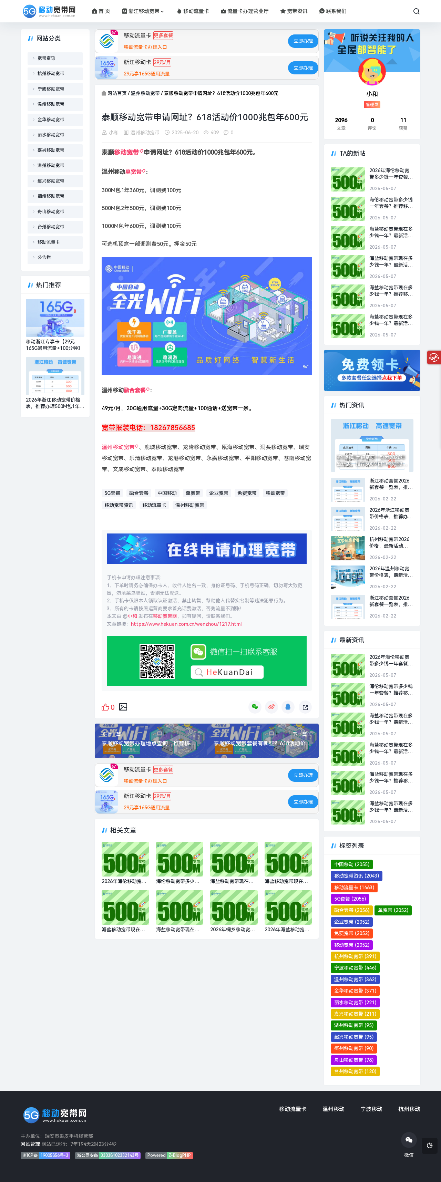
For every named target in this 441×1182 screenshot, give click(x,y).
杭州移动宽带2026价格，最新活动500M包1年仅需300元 (390, 543)
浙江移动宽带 (141, 11)
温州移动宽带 (145, 93)
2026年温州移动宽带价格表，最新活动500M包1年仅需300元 (391, 572)
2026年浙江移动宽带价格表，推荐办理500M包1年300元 (53, 403)
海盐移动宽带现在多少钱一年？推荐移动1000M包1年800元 (391, 291)
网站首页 (117, 93)
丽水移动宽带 (51, 134)
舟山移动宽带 (51, 211)
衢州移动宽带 (51, 196)
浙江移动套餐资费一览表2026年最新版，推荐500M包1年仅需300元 (372, 461)
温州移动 (333, 1109)
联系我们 (333, 11)
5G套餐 (112, 493)
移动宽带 (126, 152)
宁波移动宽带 (51, 89)
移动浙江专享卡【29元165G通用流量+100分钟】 (54, 345)
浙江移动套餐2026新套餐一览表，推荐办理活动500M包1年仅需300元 (391, 601)
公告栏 (44, 257)
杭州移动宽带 (51, 73)
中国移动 (167, 493)
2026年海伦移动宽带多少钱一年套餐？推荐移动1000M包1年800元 (391, 174)
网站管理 (30, 1144)
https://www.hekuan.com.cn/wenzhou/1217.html (186, 624)
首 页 (101, 11)
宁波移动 (371, 1109)
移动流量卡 (193, 11)
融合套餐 (135, 390)
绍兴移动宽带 (51, 181)
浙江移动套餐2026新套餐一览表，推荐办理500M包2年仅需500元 (391, 484)
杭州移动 (409, 1109)
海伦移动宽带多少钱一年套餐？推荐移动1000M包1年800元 (391, 203)
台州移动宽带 (51, 226)
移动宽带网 (165, 616)
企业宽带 (218, 493)
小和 (114, 133)
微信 (409, 1145)
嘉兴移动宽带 (51, 150)
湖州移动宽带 (51, 165)
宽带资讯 (294, 11)
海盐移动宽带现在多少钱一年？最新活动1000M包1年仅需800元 (391, 232)
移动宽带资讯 (118, 505)
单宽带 (133, 172)
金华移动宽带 (51, 119)
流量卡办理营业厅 (245, 11)
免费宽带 (247, 493)
